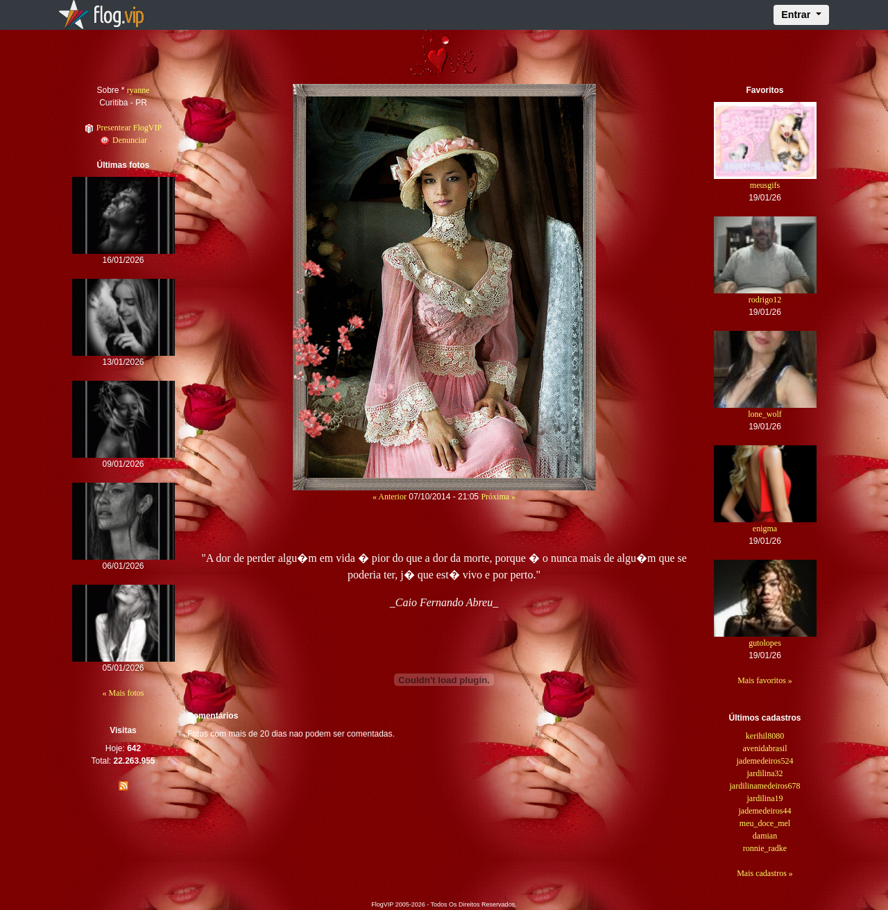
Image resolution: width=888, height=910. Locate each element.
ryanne (138, 90)
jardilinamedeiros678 (765, 786)
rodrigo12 (765, 299)
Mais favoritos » (764, 680)
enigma (765, 528)
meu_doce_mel (765, 823)
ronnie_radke (765, 848)
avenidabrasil (765, 748)
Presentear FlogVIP (123, 127)
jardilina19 (765, 798)
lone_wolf (765, 414)
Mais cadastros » (765, 873)
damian (765, 836)
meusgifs (765, 185)
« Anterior (390, 496)
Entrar (797, 14)
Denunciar (123, 140)
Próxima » (498, 496)
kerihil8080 (765, 736)
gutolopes (765, 643)
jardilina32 (765, 773)
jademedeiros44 (765, 811)
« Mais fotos (123, 693)
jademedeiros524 (765, 761)
